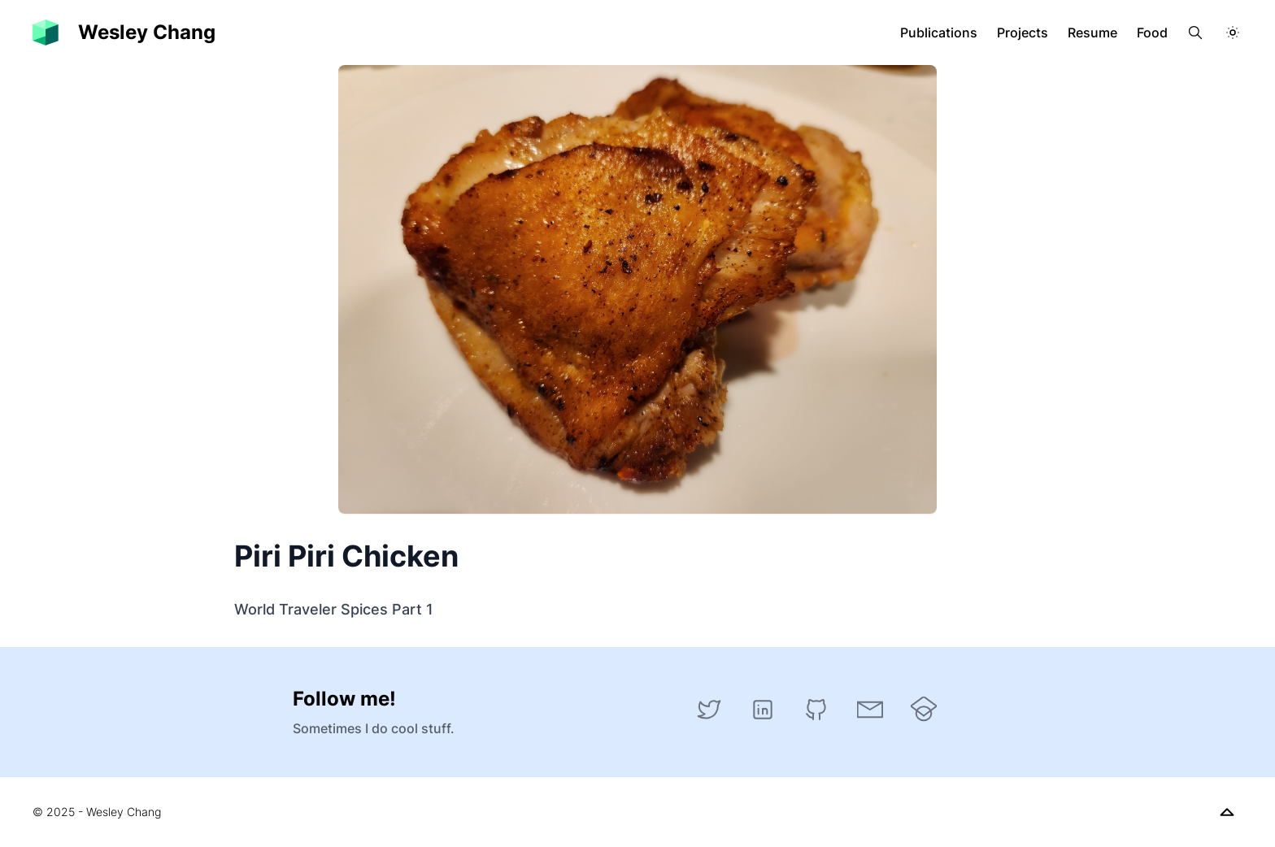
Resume (1092, 32)
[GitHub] (816, 709)
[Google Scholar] (923, 709)
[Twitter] (709, 709)
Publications (938, 32)
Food (1152, 32)
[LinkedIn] (762, 709)
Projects (1022, 32)
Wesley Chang (146, 32)
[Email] (870, 709)
